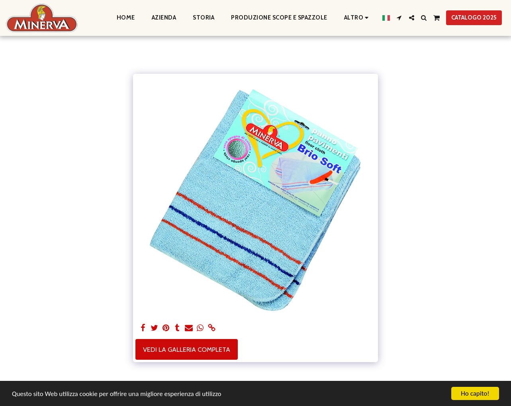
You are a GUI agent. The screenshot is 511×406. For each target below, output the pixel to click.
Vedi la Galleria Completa (186, 349)
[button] (399, 18)
